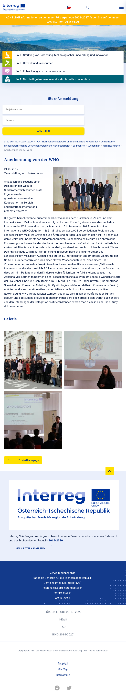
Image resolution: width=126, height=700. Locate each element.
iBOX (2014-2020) (63, 634)
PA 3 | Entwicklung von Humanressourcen (41, 71)
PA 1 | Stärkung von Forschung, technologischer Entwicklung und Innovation (62, 55)
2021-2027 (82, 17)
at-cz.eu (8, 141)
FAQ (63, 627)
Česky (68, 7)
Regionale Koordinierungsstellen (62, 587)
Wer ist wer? (62, 597)
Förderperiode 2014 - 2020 (63, 612)
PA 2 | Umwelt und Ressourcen (34, 63)
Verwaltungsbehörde (62, 573)
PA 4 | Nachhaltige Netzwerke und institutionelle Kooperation (53, 79)
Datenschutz (63, 675)
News (63, 619)
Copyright (63, 663)
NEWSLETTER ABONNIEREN (30, 548)
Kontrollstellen (62, 592)
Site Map (63, 669)
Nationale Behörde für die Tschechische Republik (62, 577)
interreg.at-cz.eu (68, 21)
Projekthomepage (29, 460)
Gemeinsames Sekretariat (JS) (62, 582)
